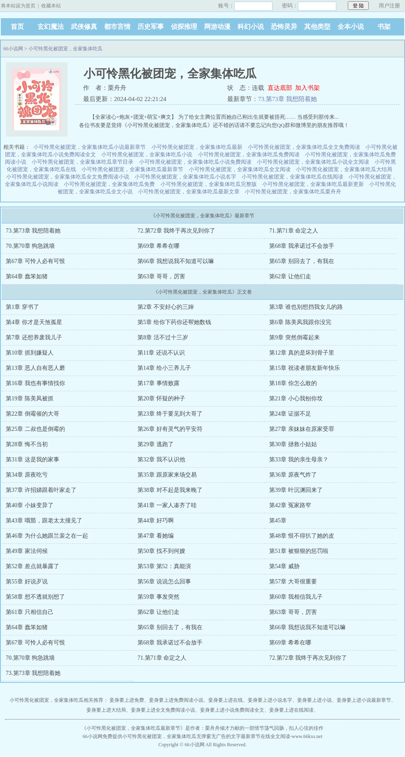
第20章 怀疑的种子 (161, 398)
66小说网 (13, 49)
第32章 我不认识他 (161, 459)
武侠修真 (84, 26)
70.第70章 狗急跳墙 (30, 246)
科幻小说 (250, 26)
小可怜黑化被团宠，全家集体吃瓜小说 (146, 154)
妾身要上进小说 (314, 700)
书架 (384, 26)
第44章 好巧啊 (155, 520)
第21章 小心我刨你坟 (296, 398)
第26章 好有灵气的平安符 (169, 429)
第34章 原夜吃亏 (27, 475)
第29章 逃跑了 (155, 444)
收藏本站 (51, 6)
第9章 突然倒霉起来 (294, 337)
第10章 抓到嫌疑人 (30, 353)
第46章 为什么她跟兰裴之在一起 (47, 536)
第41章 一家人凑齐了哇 (167, 505)
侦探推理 (184, 26)
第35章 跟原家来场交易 (167, 475)
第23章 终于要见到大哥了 (169, 414)
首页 (17, 26)
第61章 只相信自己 (30, 612)
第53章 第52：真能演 (164, 566)
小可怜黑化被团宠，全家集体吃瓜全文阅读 (240, 169)
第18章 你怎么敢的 (293, 383)
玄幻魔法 (50, 26)
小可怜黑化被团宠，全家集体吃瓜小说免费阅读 (195, 162)
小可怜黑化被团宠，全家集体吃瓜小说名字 (185, 177)
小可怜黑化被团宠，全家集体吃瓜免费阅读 (249, 154)
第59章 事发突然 (158, 597)
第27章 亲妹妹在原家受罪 (301, 429)
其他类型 (317, 26)
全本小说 (351, 26)
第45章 (277, 520)
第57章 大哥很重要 (293, 581)
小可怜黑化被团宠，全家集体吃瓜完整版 (209, 184)
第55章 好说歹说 (27, 581)
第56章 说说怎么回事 (164, 581)
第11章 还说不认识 (161, 353)
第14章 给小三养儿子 (164, 368)
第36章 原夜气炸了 (293, 475)
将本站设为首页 (18, 6)
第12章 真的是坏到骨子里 (301, 353)
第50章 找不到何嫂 (161, 551)
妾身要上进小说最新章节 (364, 700)
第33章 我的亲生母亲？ (298, 459)
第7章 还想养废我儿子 (34, 337)
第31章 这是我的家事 (32, 459)
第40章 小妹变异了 (30, 505)
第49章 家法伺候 (27, 551)
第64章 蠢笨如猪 (27, 276)
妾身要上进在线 (225, 700)
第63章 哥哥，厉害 (161, 276)
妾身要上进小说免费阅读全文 (232, 710)
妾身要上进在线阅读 (291, 710)
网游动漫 (217, 26)
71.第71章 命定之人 (293, 231)
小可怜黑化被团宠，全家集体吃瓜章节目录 (82, 162)
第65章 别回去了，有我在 (301, 261)
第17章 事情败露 (158, 383)
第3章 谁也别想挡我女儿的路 (306, 307)
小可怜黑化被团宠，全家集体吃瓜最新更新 (313, 184)
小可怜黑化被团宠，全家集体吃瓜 (65, 49)
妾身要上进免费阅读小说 (176, 700)
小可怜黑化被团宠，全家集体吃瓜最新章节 (132, 169)
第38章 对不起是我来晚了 (169, 490)
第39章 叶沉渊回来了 (296, 490)
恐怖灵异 (284, 26)
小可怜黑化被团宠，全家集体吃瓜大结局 (344, 169)
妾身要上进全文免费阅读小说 (163, 710)
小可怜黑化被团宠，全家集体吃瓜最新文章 (189, 191)
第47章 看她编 (155, 536)
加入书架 (307, 88)
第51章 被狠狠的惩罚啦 (298, 551)
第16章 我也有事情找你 (35, 383)
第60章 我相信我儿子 (296, 597)
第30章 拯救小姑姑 (293, 444)
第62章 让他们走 (290, 276)
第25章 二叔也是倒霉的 (35, 429)
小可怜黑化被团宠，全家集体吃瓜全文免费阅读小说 (67, 177)
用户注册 (389, 5)
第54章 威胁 (284, 566)
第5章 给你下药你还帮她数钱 (174, 322)
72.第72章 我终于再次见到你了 (176, 231)
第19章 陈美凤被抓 (30, 398)
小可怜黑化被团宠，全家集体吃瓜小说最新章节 (89, 147)
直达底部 (280, 88)
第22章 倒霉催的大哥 (32, 414)
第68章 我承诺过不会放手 (301, 246)
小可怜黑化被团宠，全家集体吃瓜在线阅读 (292, 177)
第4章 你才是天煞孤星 (34, 322)
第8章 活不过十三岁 (162, 337)
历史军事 (150, 26)
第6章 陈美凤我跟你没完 (300, 322)
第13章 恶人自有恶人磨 (35, 368)
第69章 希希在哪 (158, 246)
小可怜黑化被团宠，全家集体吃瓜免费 (109, 184)
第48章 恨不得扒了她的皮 (301, 536)
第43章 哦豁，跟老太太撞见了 (44, 520)
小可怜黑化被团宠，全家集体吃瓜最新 (196, 147)
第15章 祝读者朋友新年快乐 (304, 368)
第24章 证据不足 (290, 414)
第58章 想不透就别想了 (35, 597)
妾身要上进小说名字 (270, 700)
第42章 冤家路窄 (290, 505)
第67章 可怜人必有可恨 (35, 261)
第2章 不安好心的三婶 (165, 307)
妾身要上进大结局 (106, 710)
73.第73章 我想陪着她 (287, 99)
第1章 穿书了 (22, 307)
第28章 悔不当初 (27, 444)
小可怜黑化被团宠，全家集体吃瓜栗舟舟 (293, 191)
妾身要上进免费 (126, 700)
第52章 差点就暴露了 (32, 566)
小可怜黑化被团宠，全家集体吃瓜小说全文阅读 (313, 162)
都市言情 (117, 26)
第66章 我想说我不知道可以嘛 (175, 261)
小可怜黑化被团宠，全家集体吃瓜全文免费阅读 (304, 147)
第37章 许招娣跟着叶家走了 (41, 490)
